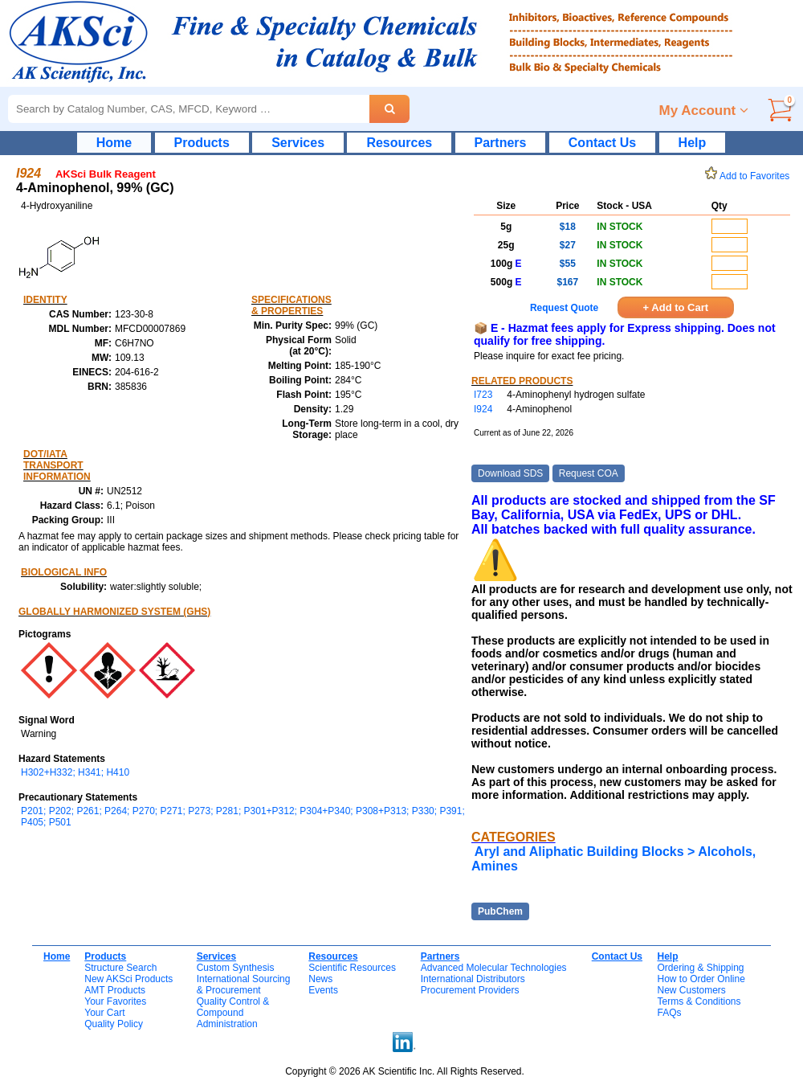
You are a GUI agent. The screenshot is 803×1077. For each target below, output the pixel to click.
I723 (483, 394)
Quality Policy (113, 1024)
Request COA (588, 473)
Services (297, 142)
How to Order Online (700, 979)
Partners (501, 142)
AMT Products (114, 990)
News (320, 979)
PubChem (500, 911)
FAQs (669, 1012)
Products (202, 142)
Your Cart (104, 1012)
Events (323, 990)
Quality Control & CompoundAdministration (233, 1013)
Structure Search (120, 967)
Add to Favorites (750, 176)
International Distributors (473, 979)
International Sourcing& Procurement (244, 984)
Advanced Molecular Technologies (494, 967)
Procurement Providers (470, 990)
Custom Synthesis (236, 967)
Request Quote (564, 307)
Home (114, 142)
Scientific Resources (352, 967)
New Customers (691, 990)
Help (693, 142)
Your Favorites (115, 1001)
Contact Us (602, 142)
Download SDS (510, 473)
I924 (483, 409)
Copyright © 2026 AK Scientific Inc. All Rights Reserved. (404, 1071)
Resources (399, 142)
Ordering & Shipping (700, 967)
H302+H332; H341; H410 (75, 772)
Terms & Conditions (698, 1001)
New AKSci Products (128, 979)
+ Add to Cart (676, 307)
